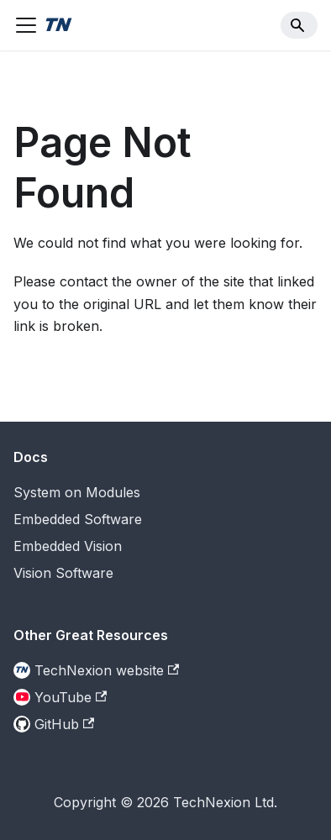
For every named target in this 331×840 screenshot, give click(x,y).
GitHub (64, 724)
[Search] (299, 25)
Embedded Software (77, 519)
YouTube (70, 697)
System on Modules (76, 492)
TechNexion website (106, 670)
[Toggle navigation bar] (26, 25)
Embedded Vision (67, 546)
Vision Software (63, 572)
